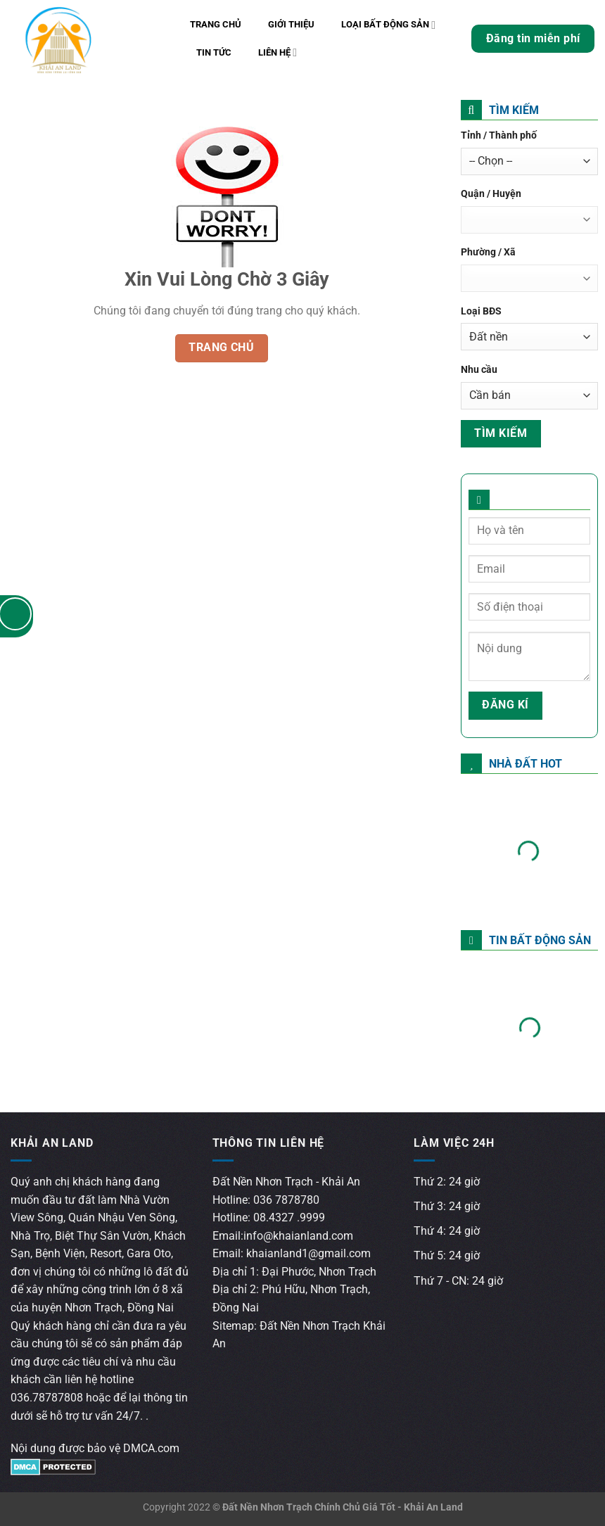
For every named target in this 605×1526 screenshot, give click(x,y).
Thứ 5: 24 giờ (447, 1255)
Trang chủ (215, 24)
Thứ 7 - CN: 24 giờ (458, 1280)
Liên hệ (277, 52)
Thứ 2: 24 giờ (447, 1181)
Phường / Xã (488, 252)
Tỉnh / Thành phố (499, 135)
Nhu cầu (479, 370)
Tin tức (213, 52)
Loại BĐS (481, 311)
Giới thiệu (291, 24)
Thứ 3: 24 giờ (447, 1206)
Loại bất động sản (388, 25)
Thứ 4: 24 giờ (447, 1231)
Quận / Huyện (491, 194)
